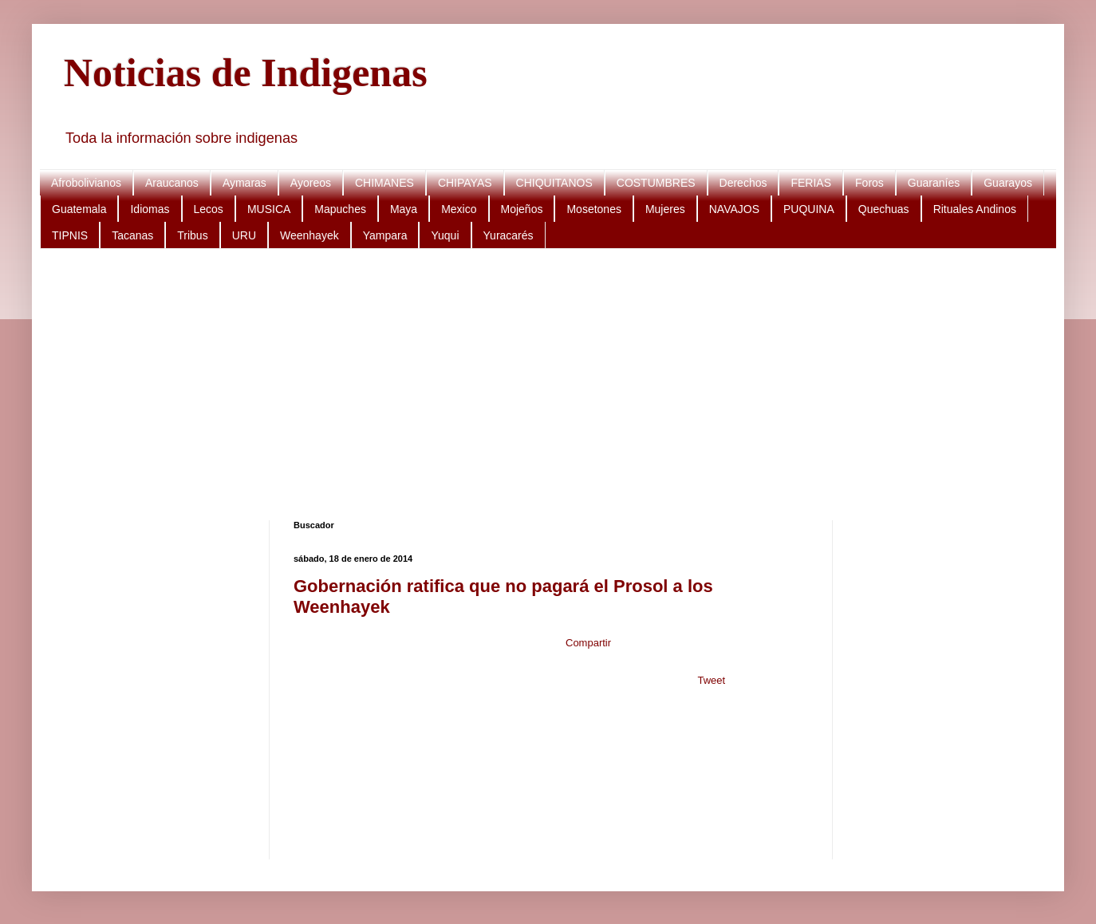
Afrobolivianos (86, 182)
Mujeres (665, 209)
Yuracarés (508, 235)
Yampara (385, 235)
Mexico (458, 209)
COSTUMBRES (656, 182)
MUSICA (268, 209)
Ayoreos (310, 182)
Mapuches (340, 209)
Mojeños (522, 209)
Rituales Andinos (974, 209)
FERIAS (810, 182)
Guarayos (1008, 182)
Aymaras (244, 182)
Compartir (588, 643)
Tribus (192, 235)
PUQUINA (808, 209)
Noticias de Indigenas (246, 72)
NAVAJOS (734, 209)
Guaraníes (934, 182)
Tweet (711, 680)
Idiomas (149, 209)
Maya (403, 209)
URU (244, 235)
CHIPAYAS (465, 182)
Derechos (743, 182)
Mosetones (593, 209)
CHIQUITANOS (554, 182)
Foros (869, 182)
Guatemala (79, 209)
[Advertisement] (542, 384)
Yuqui (445, 235)
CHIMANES (384, 182)
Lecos (208, 209)
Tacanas (132, 235)
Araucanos (172, 182)
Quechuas (883, 209)
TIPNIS (70, 235)
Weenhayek (309, 235)
